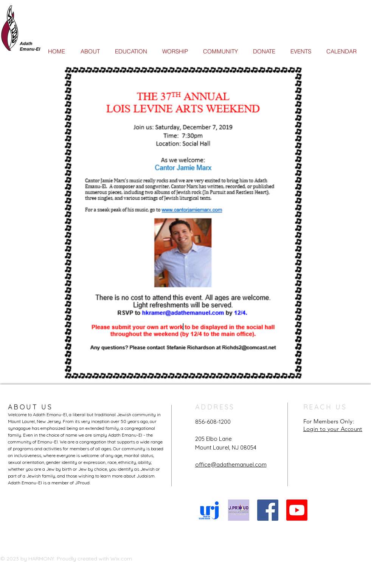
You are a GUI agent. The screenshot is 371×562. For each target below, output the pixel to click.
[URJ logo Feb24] (209, 510)
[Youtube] (296, 510)
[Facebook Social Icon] (267, 510)
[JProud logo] (238, 510)
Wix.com (121, 558)
